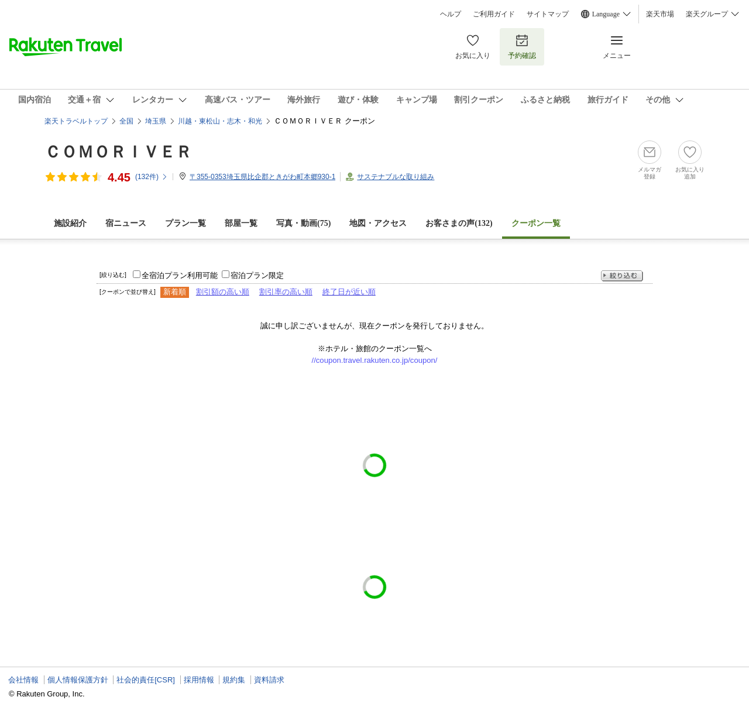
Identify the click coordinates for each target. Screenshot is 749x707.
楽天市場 (660, 14)
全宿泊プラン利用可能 (180, 275)
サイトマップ (548, 14)
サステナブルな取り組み (395, 177)
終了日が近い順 (349, 291)
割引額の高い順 (222, 291)
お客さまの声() (458, 223)
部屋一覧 (241, 223)
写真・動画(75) (303, 223)
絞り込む (622, 276)
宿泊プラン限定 (257, 275)
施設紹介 (70, 223)
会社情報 (23, 679)
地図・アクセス (378, 223)
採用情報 (199, 679)
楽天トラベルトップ (76, 121)
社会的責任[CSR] (145, 679)
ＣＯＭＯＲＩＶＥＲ (118, 152)
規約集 (233, 679)
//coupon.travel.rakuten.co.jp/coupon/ (375, 360)
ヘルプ (450, 14)
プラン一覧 (185, 223)
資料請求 (269, 679)
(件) (151, 176)
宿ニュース (125, 223)
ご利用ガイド (494, 14)
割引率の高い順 (285, 291)
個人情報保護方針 (77, 679)
